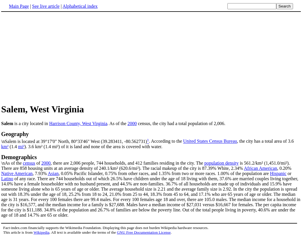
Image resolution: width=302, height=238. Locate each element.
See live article (46, 6)
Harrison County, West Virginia (78, 123)
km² (4, 146)
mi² (21, 146)
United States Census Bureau (210, 141)
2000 (132, 123)
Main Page (19, 6)
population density (221, 163)
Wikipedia (41, 232)
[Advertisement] (151, 57)
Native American (17, 173)
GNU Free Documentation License (144, 232)
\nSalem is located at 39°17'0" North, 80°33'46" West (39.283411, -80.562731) (151, 137)
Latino (7, 178)
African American (260, 168)
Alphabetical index (79, 6)
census (29, 163)
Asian (53, 173)
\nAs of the (151, 160)
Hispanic (278, 173)
